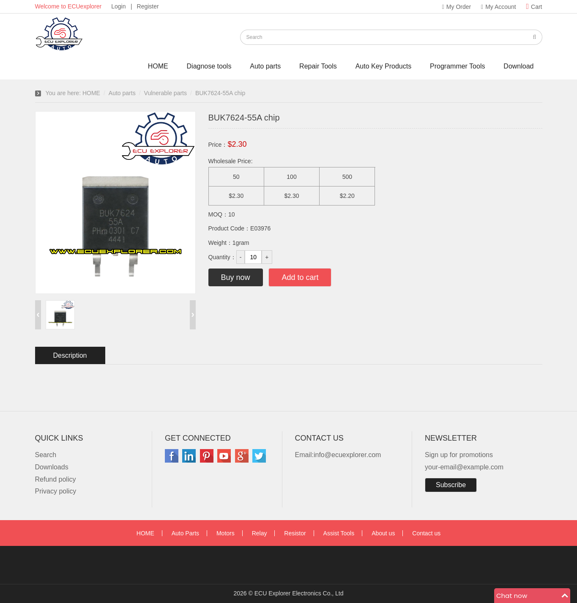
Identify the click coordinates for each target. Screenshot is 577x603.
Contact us (426, 533)
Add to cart (300, 277)
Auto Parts (185, 533)
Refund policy (55, 479)
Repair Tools (318, 66)
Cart (534, 6)
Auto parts (265, 66)
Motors (225, 533)
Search (46, 454)
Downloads (51, 467)
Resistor (295, 533)
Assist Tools (339, 533)
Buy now (235, 277)
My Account (498, 6)
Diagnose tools (209, 66)
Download (518, 66)
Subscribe (451, 484)
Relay (259, 533)
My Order (456, 6)
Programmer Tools (457, 66)
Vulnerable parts (165, 93)
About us (383, 533)
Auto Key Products (383, 66)
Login (118, 6)
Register (148, 6)
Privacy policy (56, 491)
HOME (158, 66)
